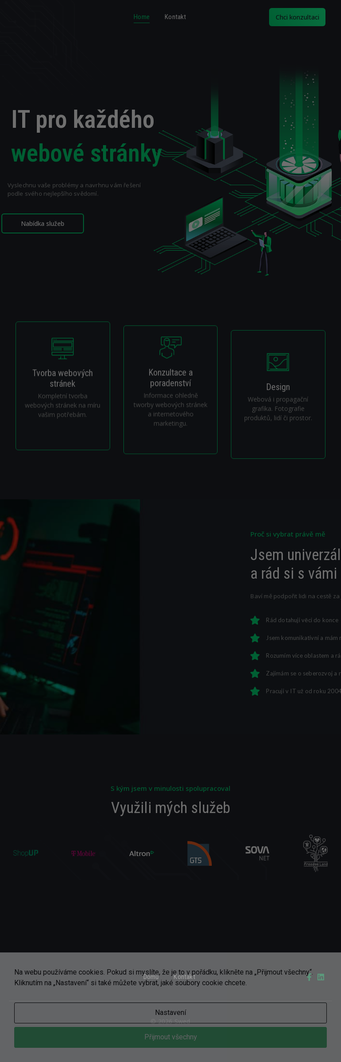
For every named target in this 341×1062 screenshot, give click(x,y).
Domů (151, 977)
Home (142, 17)
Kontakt (175, 17)
